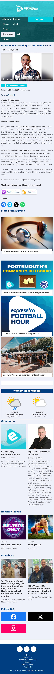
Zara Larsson (33, 548)
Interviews (7, 555)
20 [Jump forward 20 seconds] (24, 79)
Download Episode (17, 85)
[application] (27, 67)
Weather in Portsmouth (27, 391)
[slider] (39, 79)
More (6, 39)
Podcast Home (3, 85)
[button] (27, 67)
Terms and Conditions (27, 660)
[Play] (4, 79)
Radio (16, 19)
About (27, 655)
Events (6, 29)
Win (19, 34)
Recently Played (11, 511)
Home (6, 19)
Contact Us (27, 657)
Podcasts (8, 34)
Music (16, 24)
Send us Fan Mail (8, 95)
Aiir (42, 670)
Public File (28, 667)
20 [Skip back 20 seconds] (20, 79)
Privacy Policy (27, 665)
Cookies (27, 662)
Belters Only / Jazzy (9, 548)
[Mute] (17, 79)
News (6, 24)
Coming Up (8, 421)
